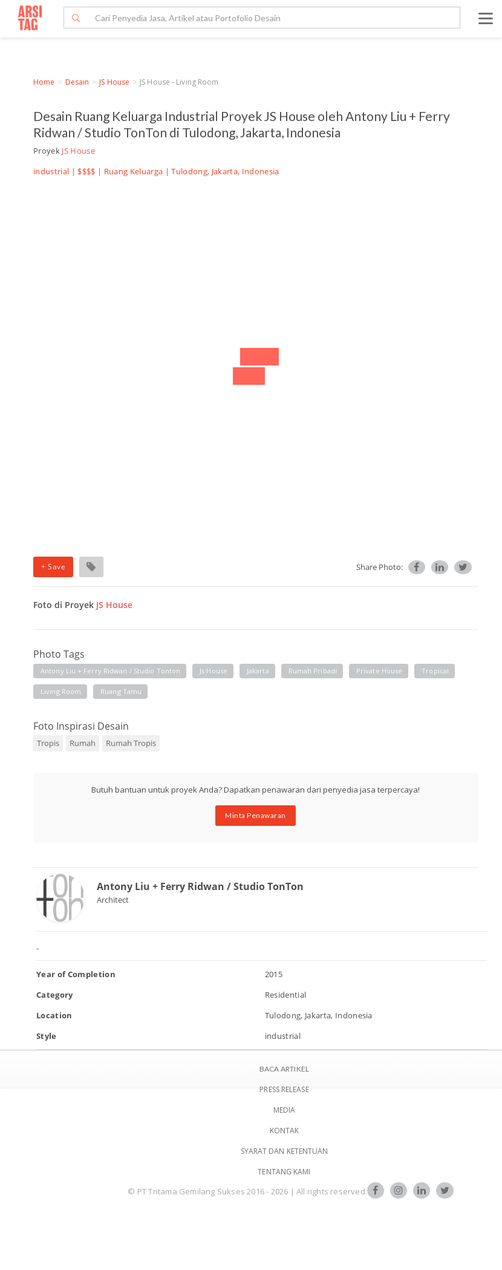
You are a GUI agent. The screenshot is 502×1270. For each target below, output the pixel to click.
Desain (77, 82)
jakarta (258, 670)
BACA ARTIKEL (284, 1068)
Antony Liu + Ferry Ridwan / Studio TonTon (200, 886)
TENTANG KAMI (284, 1172)
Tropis (48, 743)
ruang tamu (121, 691)
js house (213, 670)
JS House (114, 82)
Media (284, 1110)
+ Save (53, 566)
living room (61, 691)
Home (43, 82)
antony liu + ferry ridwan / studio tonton (110, 670)
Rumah (83, 743)
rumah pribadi (312, 670)
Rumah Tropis (131, 743)
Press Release (283, 1089)
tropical (435, 670)
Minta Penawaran (255, 815)
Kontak (284, 1130)
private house (379, 670)
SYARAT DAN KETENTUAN (284, 1151)
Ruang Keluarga (133, 171)
